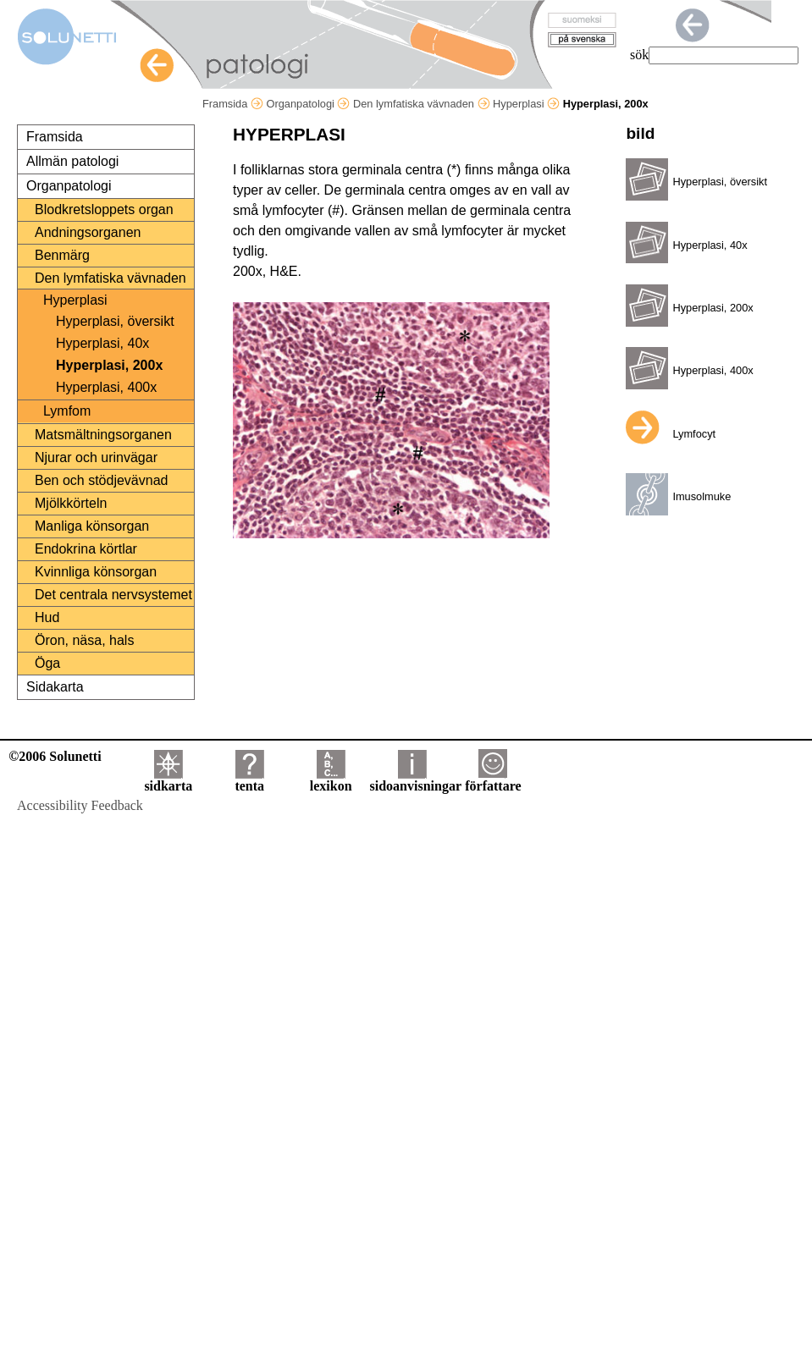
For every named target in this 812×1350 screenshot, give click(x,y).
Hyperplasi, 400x (106, 387)
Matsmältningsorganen (103, 434)
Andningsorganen (88, 232)
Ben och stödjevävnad (101, 480)
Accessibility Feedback (80, 805)
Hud (47, 617)
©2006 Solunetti (54, 756)
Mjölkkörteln (71, 503)
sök (639, 54)
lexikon (331, 780)
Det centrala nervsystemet (113, 594)
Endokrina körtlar (86, 549)
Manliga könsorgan (92, 526)
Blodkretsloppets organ (104, 209)
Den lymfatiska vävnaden (421, 103)
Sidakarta (55, 687)
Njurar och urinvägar (96, 457)
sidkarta (168, 780)
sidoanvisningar (415, 780)
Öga (47, 663)
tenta (249, 780)
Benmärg (62, 255)
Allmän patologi (72, 161)
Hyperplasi (526, 103)
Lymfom (67, 411)
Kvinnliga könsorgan (96, 572)
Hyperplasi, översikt (115, 321)
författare (493, 780)
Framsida (232, 103)
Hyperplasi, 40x (102, 343)
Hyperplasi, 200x (109, 365)
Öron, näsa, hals (84, 640)
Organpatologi (308, 103)
